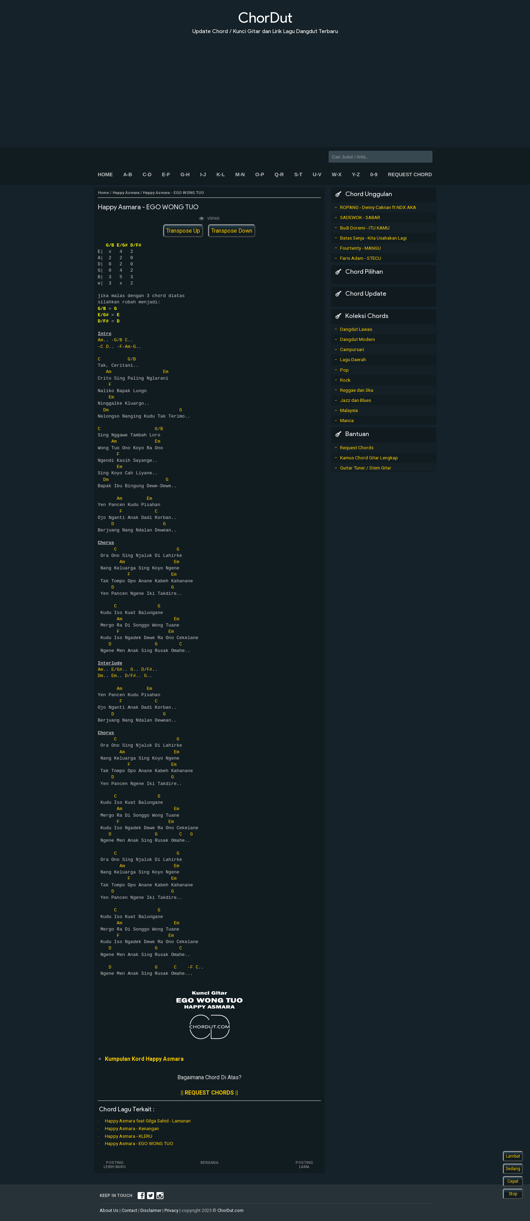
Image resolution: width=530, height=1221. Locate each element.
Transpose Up (183, 230)
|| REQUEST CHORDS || (209, 1092)
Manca (347, 420)
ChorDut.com (230, 1210)
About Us (109, 1210)
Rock (345, 380)
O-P (259, 174)
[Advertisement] (265, 86)
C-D (147, 174)
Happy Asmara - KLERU (128, 1136)
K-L (220, 174)
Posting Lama (304, 1164)
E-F (166, 174)
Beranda (209, 1162)
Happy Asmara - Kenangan (132, 1128)
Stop (513, 1193)
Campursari (352, 349)
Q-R (279, 174)
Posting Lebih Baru (114, 1164)
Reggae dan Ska (356, 390)
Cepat (513, 1181)
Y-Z (356, 174)
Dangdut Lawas (356, 329)
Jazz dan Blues (355, 400)
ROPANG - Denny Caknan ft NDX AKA (378, 207)
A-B (127, 174)
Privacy (171, 1210)
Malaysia (349, 410)
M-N (240, 174)
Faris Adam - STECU (360, 258)
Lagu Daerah (353, 359)
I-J (203, 174)
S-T (298, 174)
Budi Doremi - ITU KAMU (365, 228)
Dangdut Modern (357, 339)
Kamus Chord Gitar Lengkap (369, 457)
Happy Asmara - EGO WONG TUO (139, 1143)
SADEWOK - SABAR (360, 217)
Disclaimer (150, 1210)
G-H (185, 174)
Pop (344, 370)
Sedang (513, 1168)
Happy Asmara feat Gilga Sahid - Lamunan (148, 1120)
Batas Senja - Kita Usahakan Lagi (373, 238)
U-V (317, 174)
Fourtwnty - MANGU (360, 248)
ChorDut (265, 17)
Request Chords (357, 447)
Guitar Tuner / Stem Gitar (365, 467)
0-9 (373, 174)
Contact (129, 1210)
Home (105, 174)
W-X (336, 174)
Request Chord (410, 174)
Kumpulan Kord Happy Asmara (144, 1059)
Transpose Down (231, 230)
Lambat (513, 1156)
